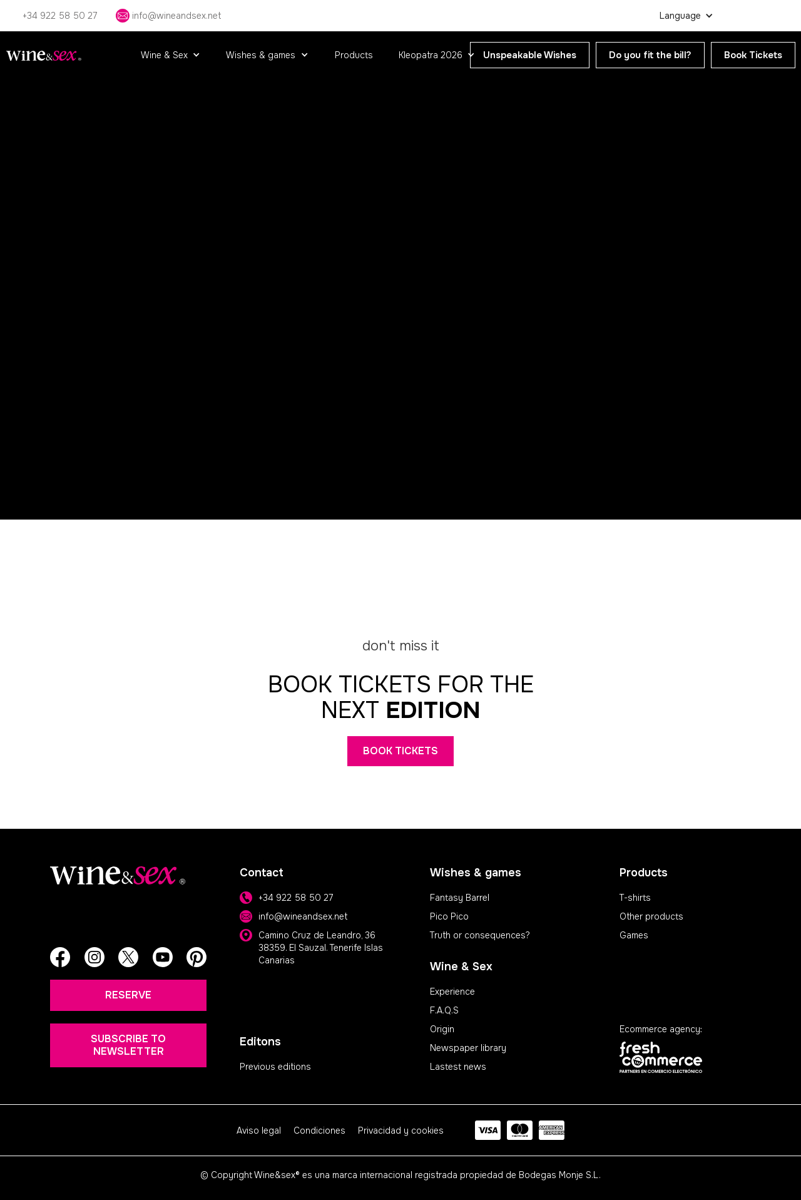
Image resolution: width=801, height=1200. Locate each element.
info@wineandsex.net (302, 916)
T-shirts (635, 897)
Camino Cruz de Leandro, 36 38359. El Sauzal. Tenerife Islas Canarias (320, 948)
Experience (452, 991)
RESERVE (128, 995)
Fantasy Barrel (459, 897)
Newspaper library (468, 1048)
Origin (442, 1029)
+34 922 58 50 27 (295, 897)
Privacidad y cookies (401, 1130)
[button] (170, 55)
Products (354, 55)
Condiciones (319, 1130)
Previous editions (275, 1066)
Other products (651, 916)
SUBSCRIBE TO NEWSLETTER (128, 1045)
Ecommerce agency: (661, 1029)
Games (634, 935)
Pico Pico (449, 916)
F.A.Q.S (444, 1010)
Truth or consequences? (480, 935)
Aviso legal (259, 1130)
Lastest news (458, 1066)
